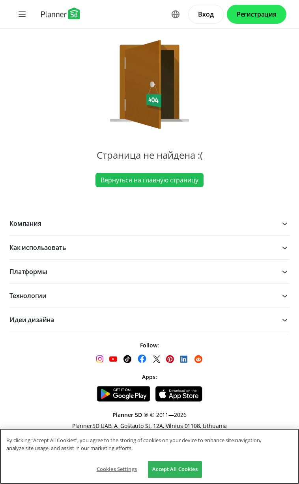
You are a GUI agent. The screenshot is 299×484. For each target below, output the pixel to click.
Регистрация (257, 14)
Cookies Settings (117, 469)
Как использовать (37, 247)
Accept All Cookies (174, 469)
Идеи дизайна (31, 319)
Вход (205, 14)
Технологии (27, 295)
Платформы (28, 271)
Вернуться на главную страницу (149, 180)
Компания (25, 223)
